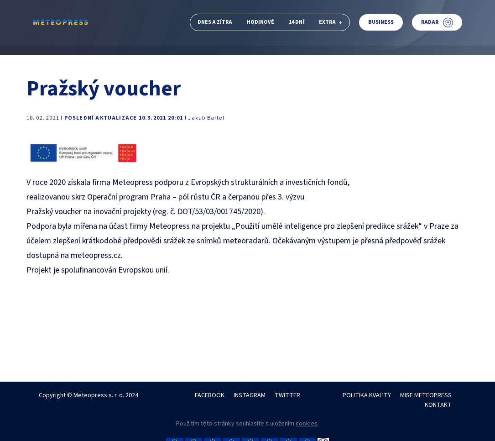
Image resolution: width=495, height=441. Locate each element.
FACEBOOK (209, 395)
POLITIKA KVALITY (367, 395)
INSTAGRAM (250, 395)
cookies (307, 423)
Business (381, 22)
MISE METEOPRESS (426, 395)
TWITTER (287, 395)
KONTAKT (438, 405)
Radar (437, 22)
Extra (330, 22)
